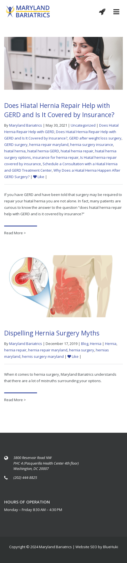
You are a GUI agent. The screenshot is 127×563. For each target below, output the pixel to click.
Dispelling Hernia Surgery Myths (51, 333)
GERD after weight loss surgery (95, 138)
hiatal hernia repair (77, 150)
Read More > (15, 232)
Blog (84, 344)
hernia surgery (81, 350)
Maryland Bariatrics (25, 125)
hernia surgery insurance (91, 144)
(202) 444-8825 (25, 477)
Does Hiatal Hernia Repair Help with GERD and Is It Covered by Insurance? (59, 110)
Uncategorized (83, 125)
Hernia (95, 344)
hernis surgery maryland (43, 357)
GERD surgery (16, 144)
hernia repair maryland (49, 144)
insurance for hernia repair (56, 157)
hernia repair (15, 350)
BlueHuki (110, 546)
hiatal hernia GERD (43, 150)
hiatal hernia (15, 150)
